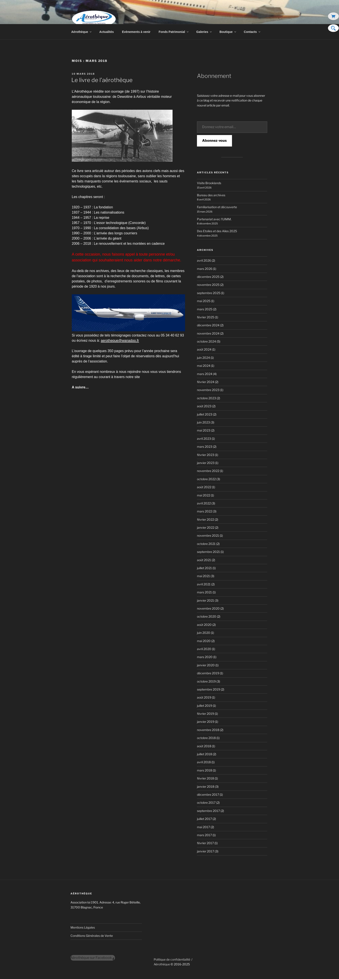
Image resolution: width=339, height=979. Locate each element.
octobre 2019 (206, 681)
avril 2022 (204, 503)
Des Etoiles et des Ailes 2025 (217, 231)
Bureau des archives (211, 195)
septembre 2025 (208, 293)
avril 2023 (204, 438)
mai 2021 (203, 576)
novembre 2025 (208, 285)
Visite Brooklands (209, 183)
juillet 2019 (204, 705)
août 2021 (204, 560)
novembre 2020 (208, 608)
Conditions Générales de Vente (91, 935)
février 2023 (205, 455)
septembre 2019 (208, 689)
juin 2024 (203, 357)
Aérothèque (81, 32)
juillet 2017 (204, 819)
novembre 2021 (208, 535)
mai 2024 (203, 365)
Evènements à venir (136, 32)
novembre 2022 (208, 471)
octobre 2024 (206, 341)
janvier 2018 (205, 786)
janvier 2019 (205, 721)
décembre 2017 (208, 794)
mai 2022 (203, 495)
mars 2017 (204, 835)
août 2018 (204, 746)
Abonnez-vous (214, 140)
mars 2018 (204, 770)
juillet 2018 (204, 754)
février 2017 (205, 843)
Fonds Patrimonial (174, 32)
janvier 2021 (205, 600)
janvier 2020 (206, 665)
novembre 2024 (208, 333)
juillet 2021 (204, 568)
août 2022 (204, 487)
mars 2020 (205, 657)
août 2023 (204, 406)
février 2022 (205, 519)
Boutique (228, 32)
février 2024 (205, 382)
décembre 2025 (208, 277)
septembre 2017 (208, 811)
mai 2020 (204, 641)
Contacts (252, 32)
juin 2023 (203, 422)
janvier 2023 (205, 463)
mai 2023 (203, 430)
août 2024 (204, 349)
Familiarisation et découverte (217, 207)
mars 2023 (204, 446)
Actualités (106, 32)
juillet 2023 (204, 414)
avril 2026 (204, 260)
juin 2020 (203, 632)
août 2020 (204, 624)
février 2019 (205, 713)
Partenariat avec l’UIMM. (214, 219)
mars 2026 (204, 269)
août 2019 (204, 697)
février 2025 (205, 317)
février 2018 (205, 778)
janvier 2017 (205, 851)
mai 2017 (203, 827)
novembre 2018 (208, 730)
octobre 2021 (206, 544)
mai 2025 (203, 301)
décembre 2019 (208, 673)
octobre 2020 (206, 616)
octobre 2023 (206, 398)
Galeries (204, 32)
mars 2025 (204, 309)
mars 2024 (204, 374)
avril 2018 (204, 762)
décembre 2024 (208, 325)
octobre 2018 (206, 738)
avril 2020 (204, 649)
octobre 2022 (206, 479)
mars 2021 (204, 592)
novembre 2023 (208, 390)
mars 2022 (204, 511)
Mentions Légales (82, 927)
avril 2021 (204, 584)
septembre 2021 (208, 552)
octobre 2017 (206, 802)
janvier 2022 (205, 527)
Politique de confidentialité (172, 959)
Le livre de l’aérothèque (102, 80)
